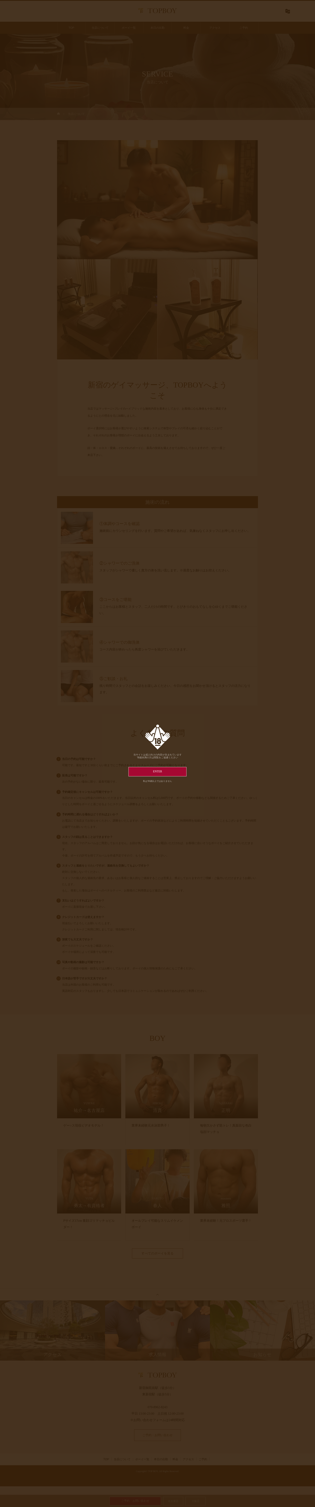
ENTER (157, 771)
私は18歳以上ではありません (157, 781)
